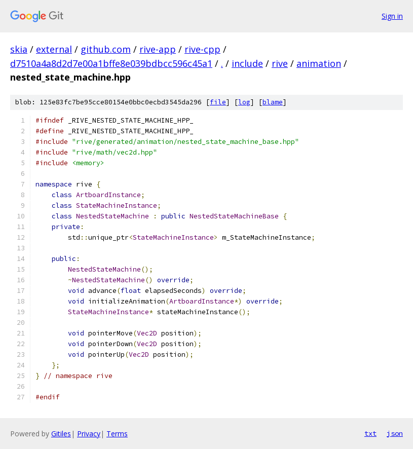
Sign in (392, 16)
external (54, 49)
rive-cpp (202, 49)
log (244, 102)
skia (18, 49)
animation (318, 63)
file (218, 102)
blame (272, 102)
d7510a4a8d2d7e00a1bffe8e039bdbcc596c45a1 (111, 63)
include (247, 63)
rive (280, 63)
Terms (117, 433)
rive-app (157, 49)
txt (370, 433)
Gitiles (61, 433)
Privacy (88, 433)
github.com (106, 49)
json (395, 433)
